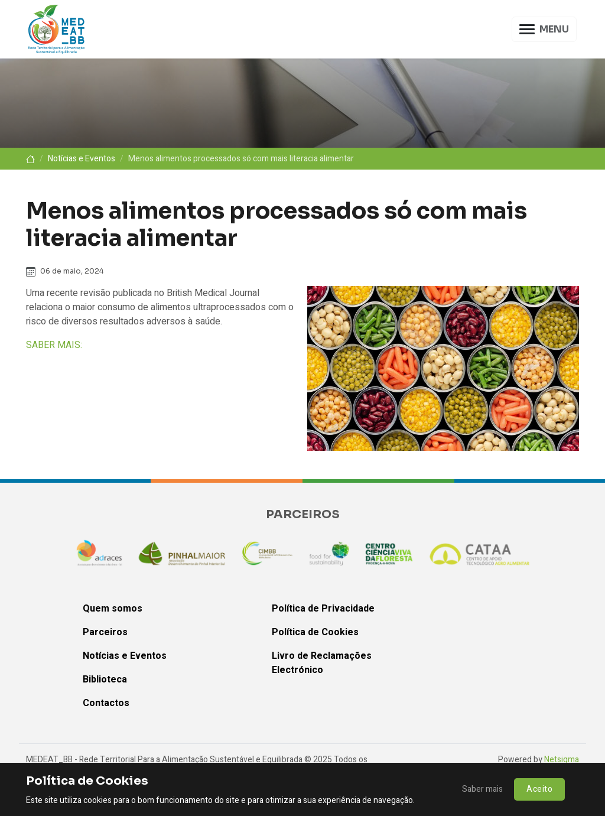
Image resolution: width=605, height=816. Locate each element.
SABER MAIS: (54, 345)
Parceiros (105, 632)
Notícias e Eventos (81, 158)
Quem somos (112, 609)
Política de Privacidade (323, 609)
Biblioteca (105, 679)
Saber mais (482, 789)
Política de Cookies (315, 632)
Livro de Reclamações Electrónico (322, 663)
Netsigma (561, 759)
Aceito (539, 789)
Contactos (106, 703)
